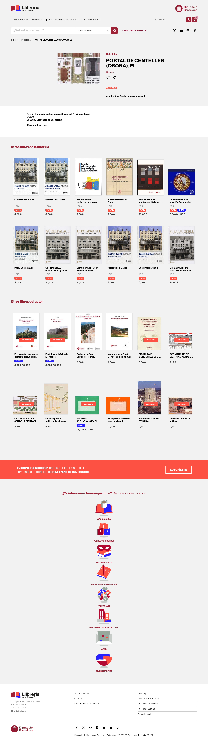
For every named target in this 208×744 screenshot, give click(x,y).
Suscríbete (178, 469)
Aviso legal (143, 693)
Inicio (13, 39)
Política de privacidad (148, 703)
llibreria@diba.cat (19, 711)
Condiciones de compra (149, 698)
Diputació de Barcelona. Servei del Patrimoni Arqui (62, 114)
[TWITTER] (174, 30)
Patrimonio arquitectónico (133, 96)
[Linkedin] (104, 727)
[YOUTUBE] (181, 30)
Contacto (78, 698)
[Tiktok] (117, 727)
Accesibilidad (144, 714)
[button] (194, 19)
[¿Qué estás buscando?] (43, 30)
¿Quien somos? (81, 693)
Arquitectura (112, 96)
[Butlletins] (110, 727)
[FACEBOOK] (195, 30)
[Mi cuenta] (188, 19)
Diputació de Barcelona (49, 119)
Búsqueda (134, 31)
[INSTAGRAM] (188, 30)
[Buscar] (114, 30)
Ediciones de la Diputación (86, 703)
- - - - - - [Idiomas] (170, 19)
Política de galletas (146, 708)
